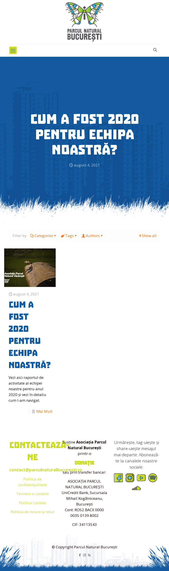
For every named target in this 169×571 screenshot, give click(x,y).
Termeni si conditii (32, 493)
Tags (69, 235)
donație (84, 463)
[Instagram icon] (84, 555)
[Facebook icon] (80, 555)
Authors (92, 235)
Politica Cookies (32, 502)
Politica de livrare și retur (32, 511)
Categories (43, 235)
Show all (147, 235)
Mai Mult (44, 411)
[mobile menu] (13, 50)
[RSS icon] (89, 555)
